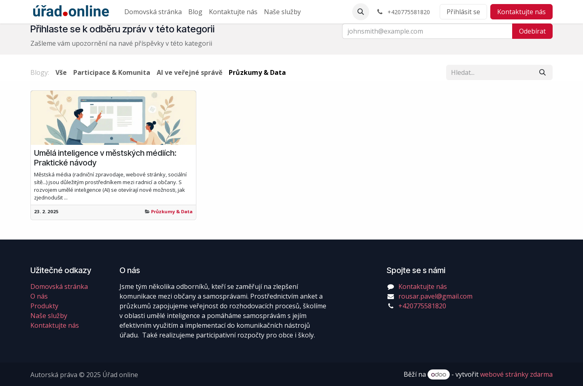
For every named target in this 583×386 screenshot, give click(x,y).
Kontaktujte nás (521, 11)
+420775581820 (422, 305)
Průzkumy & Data (172, 211)
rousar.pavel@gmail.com (435, 296)
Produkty (44, 305)
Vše (61, 72)
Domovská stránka (59, 286)
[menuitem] (153, 12)
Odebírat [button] (532, 31)
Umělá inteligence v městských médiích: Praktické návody (105, 158)
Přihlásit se (463, 11)
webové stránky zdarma (516, 374)
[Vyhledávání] (542, 72)
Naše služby (48, 315)
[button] (360, 11)
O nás (39, 296)
